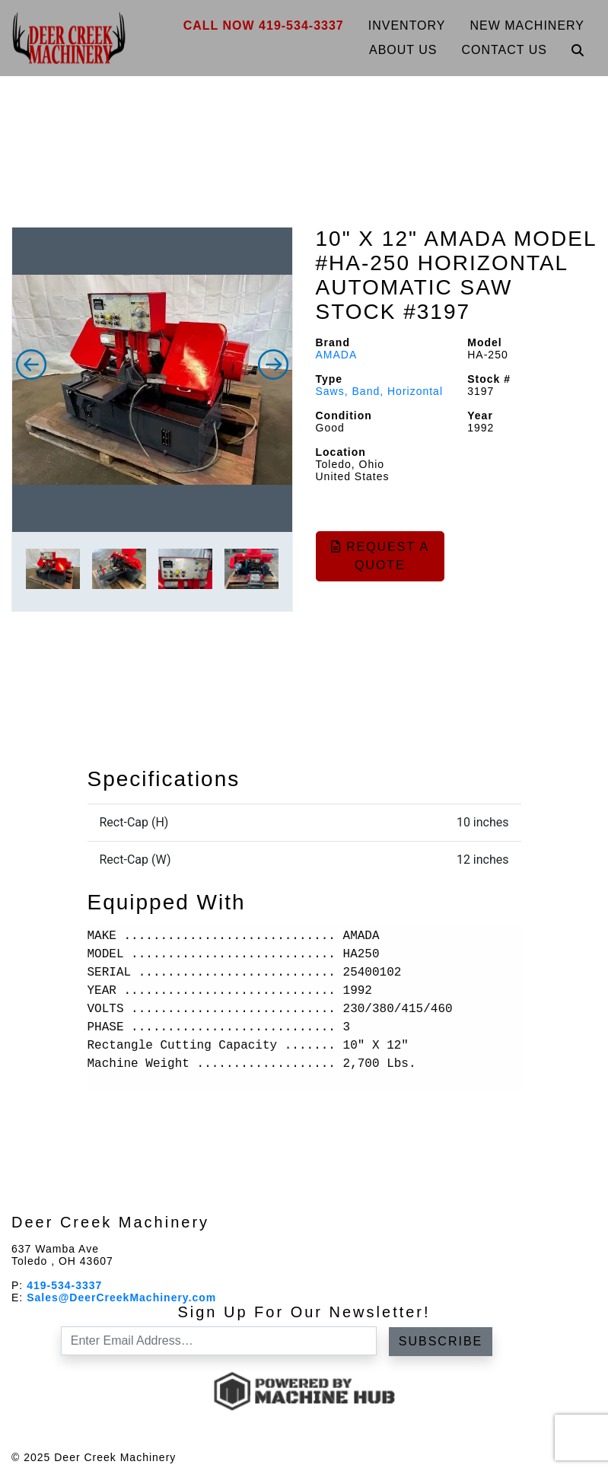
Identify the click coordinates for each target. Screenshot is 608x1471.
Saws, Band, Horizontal (380, 391)
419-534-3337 (64, 1285)
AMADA (337, 355)
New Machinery (527, 25)
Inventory (407, 25)
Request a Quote (380, 556)
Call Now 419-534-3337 (263, 25)
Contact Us (504, 49)
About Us (403, 49)
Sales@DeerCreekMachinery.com (121, 1297)
